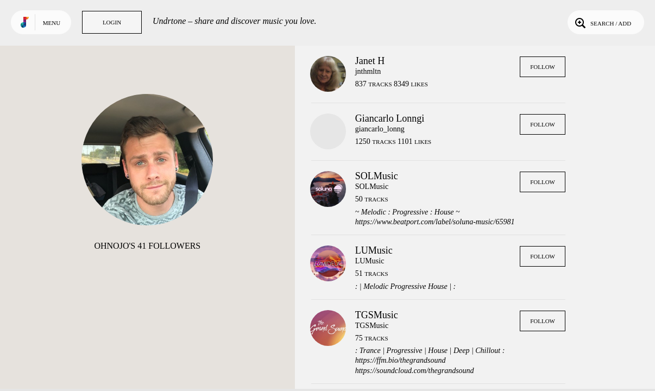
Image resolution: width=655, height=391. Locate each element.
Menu (51, 23)
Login (112, 22)
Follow (542, 67)
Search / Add (602, 22)
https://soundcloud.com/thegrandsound (414, 371)
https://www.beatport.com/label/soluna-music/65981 (435, 222)
